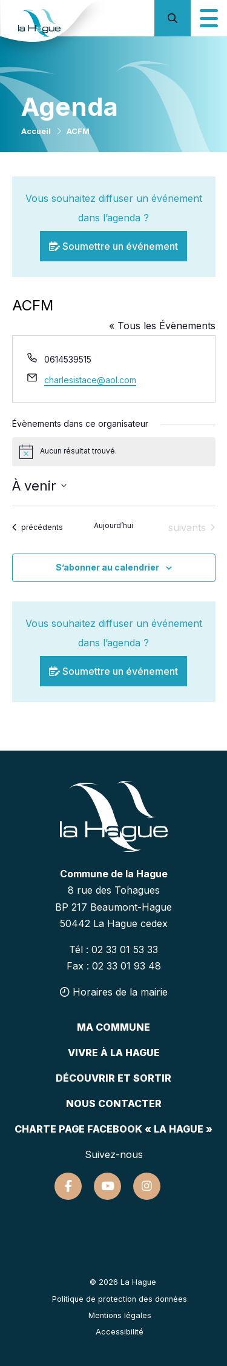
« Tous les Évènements (162, 326)
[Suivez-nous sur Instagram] (146, 1186)
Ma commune (113, 1027)
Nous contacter (114, 1103)
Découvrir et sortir (113, 1078)
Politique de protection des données (119, 1299)
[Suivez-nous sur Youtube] (107, 1186)
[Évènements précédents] (37, 527)
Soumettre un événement (113, 246)
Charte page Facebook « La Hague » (113, 1129)
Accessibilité (119, 1331)
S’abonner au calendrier (107, 567)
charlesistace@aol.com (90, 380)
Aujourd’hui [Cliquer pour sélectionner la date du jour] (113, 525)
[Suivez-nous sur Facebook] (68, 1186)
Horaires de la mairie (114, 992)
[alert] (113, 451)
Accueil (36, 131)
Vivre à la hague (114, 1052)
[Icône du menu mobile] (209, 18)
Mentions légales (119, 1315)
